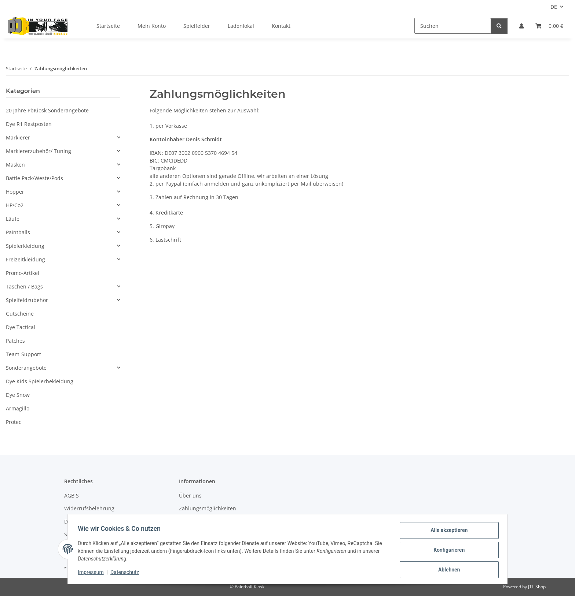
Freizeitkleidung (25, 259)
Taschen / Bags (24, 286)
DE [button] (553, 6)
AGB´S (71, 495)
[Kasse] (549, 25)
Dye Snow (18, 394)
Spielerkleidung (25, 245)
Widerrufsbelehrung (89, 508)
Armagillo (17, 408)
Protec (13, 421)
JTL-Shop (537, 587)
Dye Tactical (20, 327)
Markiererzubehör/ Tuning (38, 151)
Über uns (190, 495)
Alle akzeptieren (447, 532)
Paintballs (18, 232)
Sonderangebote (26, 367)
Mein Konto (152, 25)
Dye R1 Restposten (29, 123)
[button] (521, 25)
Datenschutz (126, 573)
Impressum (92, 573)
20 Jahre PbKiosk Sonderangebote (47, 110)
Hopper (15, 191)
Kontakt (281, 25)
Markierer (18, 137)
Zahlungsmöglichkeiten (207, 508)
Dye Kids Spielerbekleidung (39, 381)
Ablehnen (447, 570)
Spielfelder (196, 25)
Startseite (108, 25)
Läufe (12, 218)
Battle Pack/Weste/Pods (34, 178)
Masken (15, 164)
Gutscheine (20, 313)
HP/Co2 (14, 205)
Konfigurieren (447, 551)
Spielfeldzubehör (27, 300)
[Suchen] (452, 26)
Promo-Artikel (22, 272)
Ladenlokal (241, 25)
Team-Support (23, 354)
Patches (15, 340)
